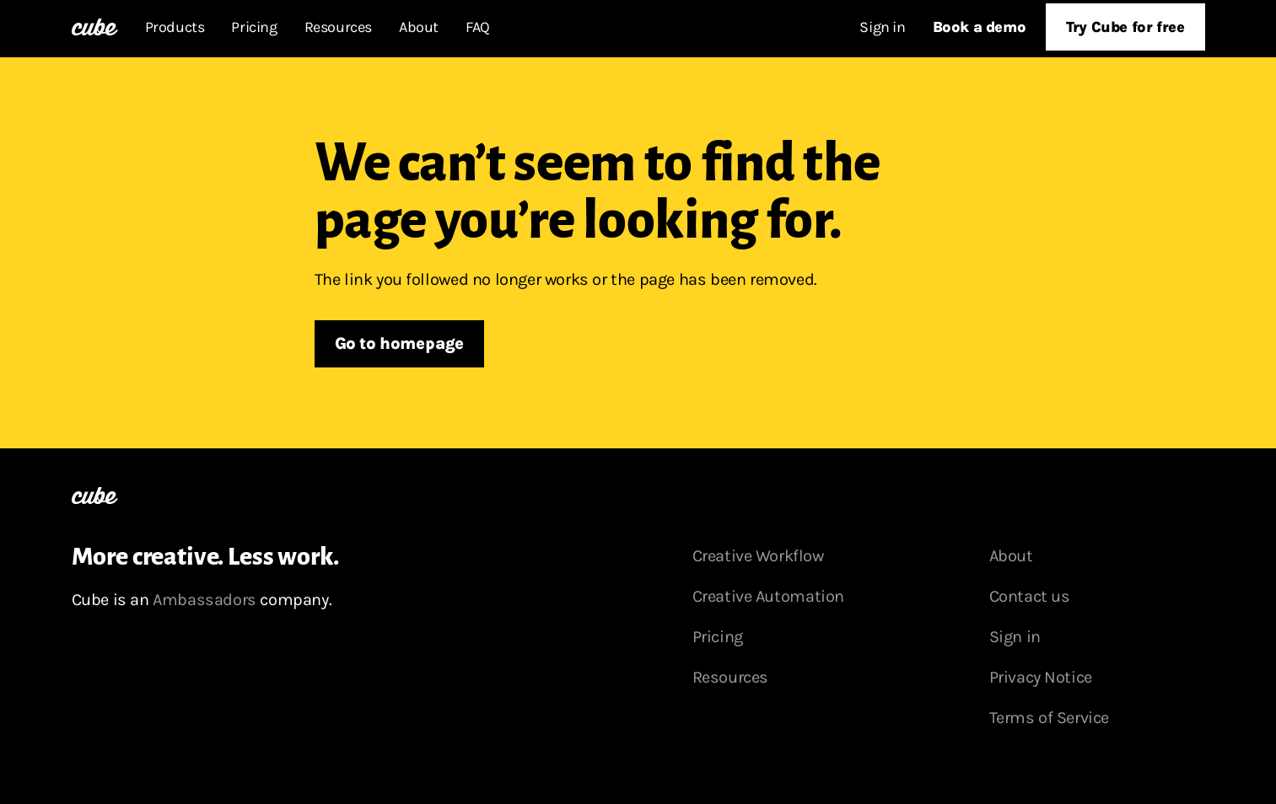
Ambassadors (204, 599)
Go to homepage (399, 343)
